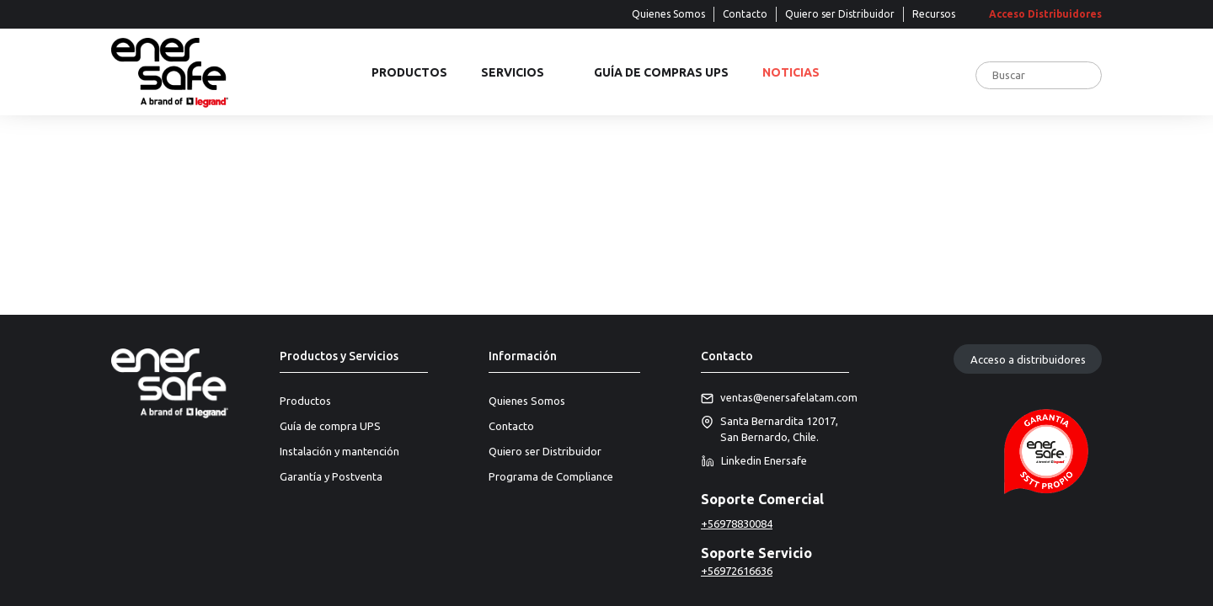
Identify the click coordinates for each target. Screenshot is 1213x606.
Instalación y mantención (339, 451)
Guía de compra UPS (330, 426)
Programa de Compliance (551, 476)
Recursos (933, 13)
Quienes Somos (668, 13)
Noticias (791, 72)
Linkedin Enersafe (754, 461)
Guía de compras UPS (661, 72)
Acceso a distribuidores (1028, 359)
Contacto (745, 13)
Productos (409, 72)
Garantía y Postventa (331, 476)
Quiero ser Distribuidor (840, 13)
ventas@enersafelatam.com (775, 398)
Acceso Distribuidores (1045, 13)
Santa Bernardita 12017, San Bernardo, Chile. (769, 429)
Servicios (512, 72)
